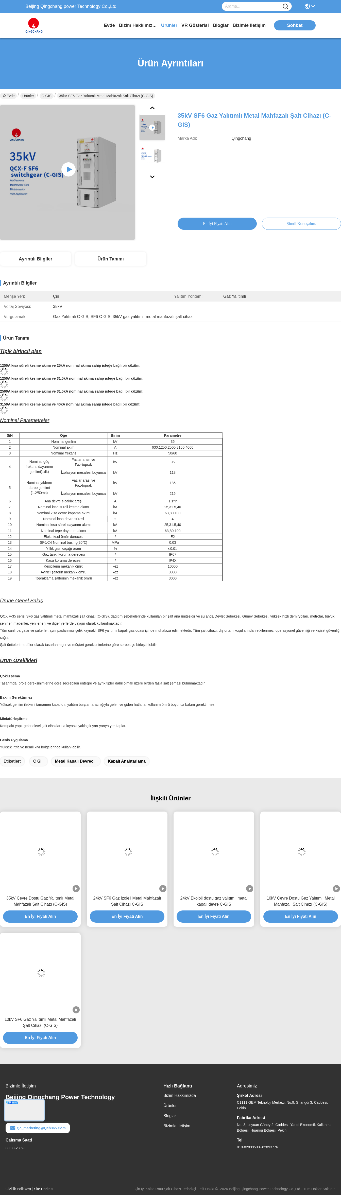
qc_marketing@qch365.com (38, 1128)
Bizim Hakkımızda (138, 25)
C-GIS (47, 96)
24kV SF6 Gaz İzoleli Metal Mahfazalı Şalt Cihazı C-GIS (127, 901)
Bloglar (221, 25)
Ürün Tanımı (110, 258)
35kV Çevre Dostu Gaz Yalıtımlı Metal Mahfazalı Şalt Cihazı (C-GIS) (40, 901)
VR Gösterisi (195, 25)
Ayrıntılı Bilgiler (35, 258)
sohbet (295, 25)
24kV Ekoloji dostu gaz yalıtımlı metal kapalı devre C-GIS (213, 901)
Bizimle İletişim (249, 25)
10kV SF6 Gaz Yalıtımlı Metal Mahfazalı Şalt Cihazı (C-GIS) (40, 1022)
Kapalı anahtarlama (127, 761)
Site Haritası (43, 1189)
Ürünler (169, 25)
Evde (109, 25)
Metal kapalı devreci (75, 761)
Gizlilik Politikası (18, 1189)
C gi (37, 761)
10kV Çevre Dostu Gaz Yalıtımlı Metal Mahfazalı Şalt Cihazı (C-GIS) (301, 901)
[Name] (285, 6)
